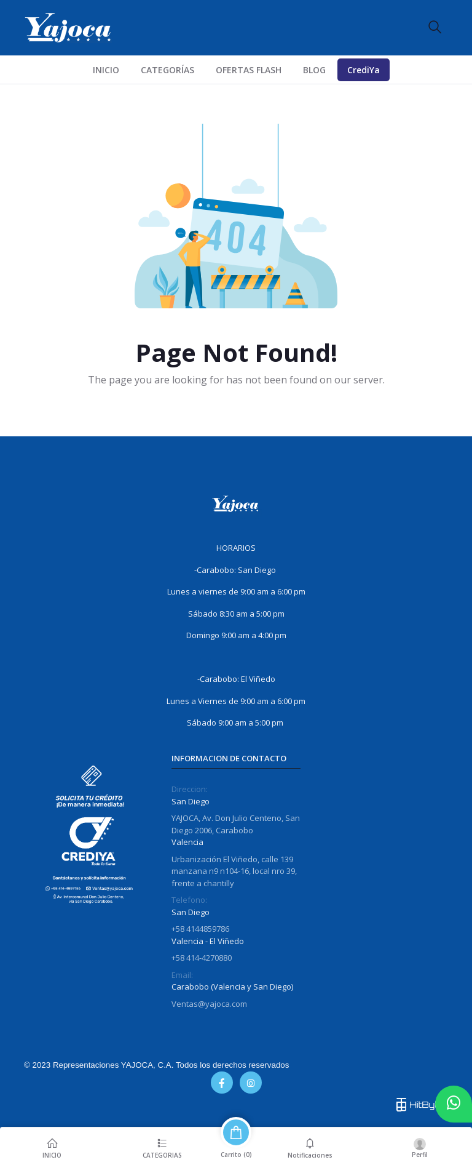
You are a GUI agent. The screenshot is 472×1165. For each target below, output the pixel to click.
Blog (314, 70)
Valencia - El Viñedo (207, 941)
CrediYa (363, 70)
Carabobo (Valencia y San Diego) (232, 986)
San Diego (190, 801)
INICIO (106, 70)
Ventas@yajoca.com (209, 1003)
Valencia (187, 841)
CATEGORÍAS (167, 70)
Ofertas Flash (248, 70)
